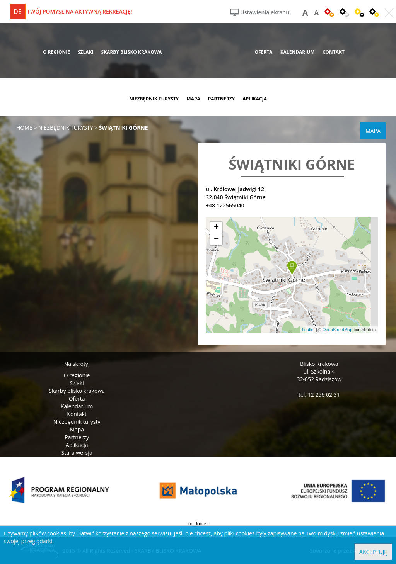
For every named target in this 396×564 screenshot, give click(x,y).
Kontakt (77, 414)
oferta (264, 52)
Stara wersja (76, 452)
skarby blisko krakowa (131, 52)
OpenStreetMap (338, 329)
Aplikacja (77, 444)
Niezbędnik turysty (77, 421)
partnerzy (221, 98)
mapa (193, 98)
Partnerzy (77, 437)
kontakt (334, 52)
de (18, 11)
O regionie (77, 375)
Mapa (77, 429)
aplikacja (254, 98)
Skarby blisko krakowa (77, 390)
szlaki (86, 52)
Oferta (77, 398)
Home (24, 127)
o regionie (56, 52)
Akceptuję (373, 552)
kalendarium (297, 52)
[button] (292, 268)
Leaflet (308, 329)
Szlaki (77, 383)
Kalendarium (77, 406)
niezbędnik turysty (154, 98)
